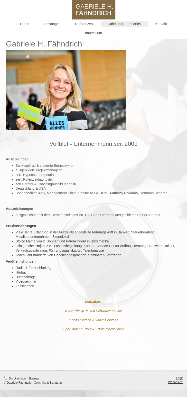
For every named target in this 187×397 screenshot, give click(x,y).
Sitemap (33, 378)
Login (179, 378)
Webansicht (175, 382)
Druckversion (15, 378)
